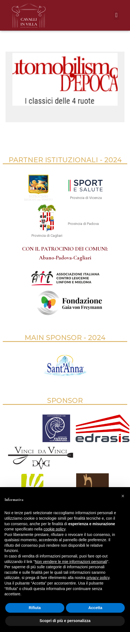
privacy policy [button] (97, 577)
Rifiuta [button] (35, 608)
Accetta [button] (95, 608)
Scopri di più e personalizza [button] (64, 620)
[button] (116, 15)
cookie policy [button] (54, 529)
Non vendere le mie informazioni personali (71, 561)
